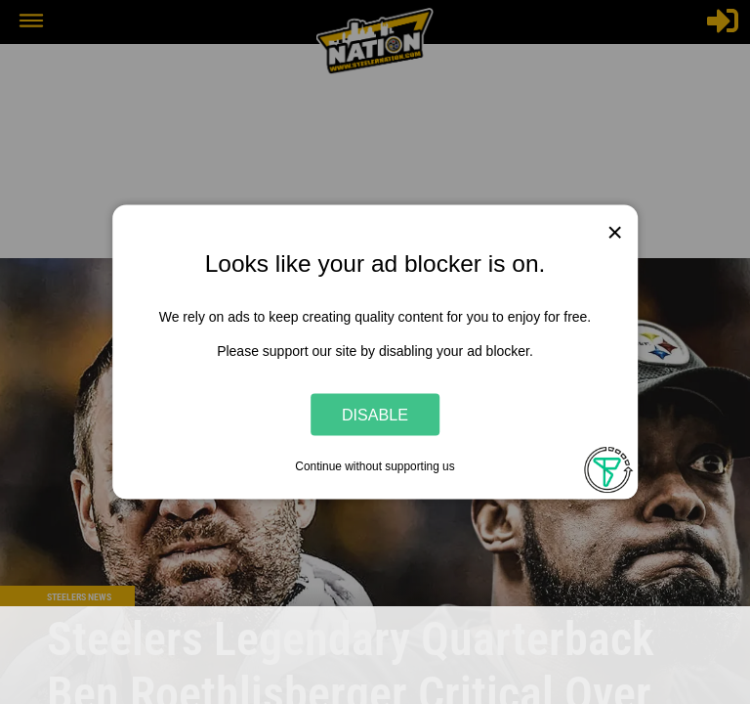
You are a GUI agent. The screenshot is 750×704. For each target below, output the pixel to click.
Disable (375, 413)
